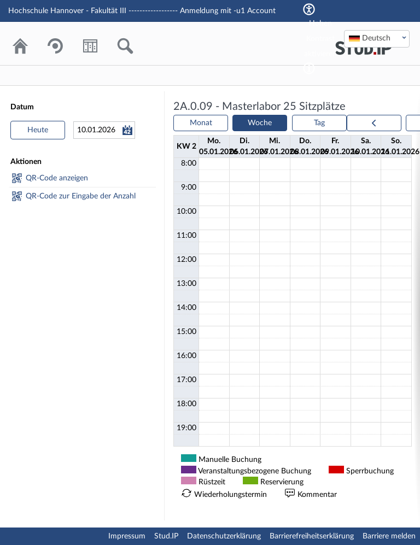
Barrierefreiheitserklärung (312, 536)
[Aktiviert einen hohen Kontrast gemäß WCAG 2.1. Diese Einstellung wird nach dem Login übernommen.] (309, 68)
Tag (319, 123)
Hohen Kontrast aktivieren (320, 39)
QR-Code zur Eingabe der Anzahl (81, 196)
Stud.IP (166, 536)
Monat (201, 123)
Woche (260, 123)
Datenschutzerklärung (224, 536)
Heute (37, 130)
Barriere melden (389, 536)
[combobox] (377, 39)
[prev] (374, 123)
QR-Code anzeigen (57, 178)
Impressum (126, 536)
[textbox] (377, 38)
